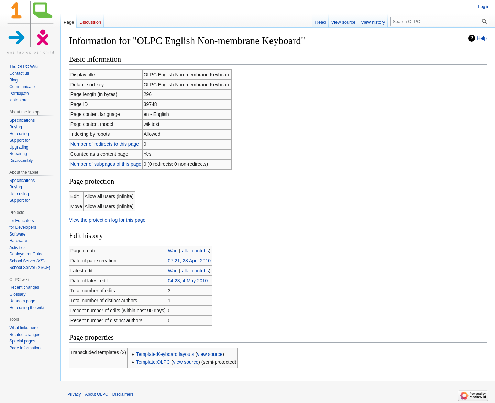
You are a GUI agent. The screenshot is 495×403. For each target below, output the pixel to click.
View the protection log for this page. (108, 220)
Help (482, 38)
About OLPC (96, 394)
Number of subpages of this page (105, 164)
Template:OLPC (153, 362)
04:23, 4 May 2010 (188, 280)
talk (184, 250)
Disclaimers (123, 394)
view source (209, 354)
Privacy (74, 394)
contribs (200, 250)
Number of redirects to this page (104, 144)
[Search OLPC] (440, 21)
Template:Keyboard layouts (165, 354)
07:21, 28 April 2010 (189, 260)
